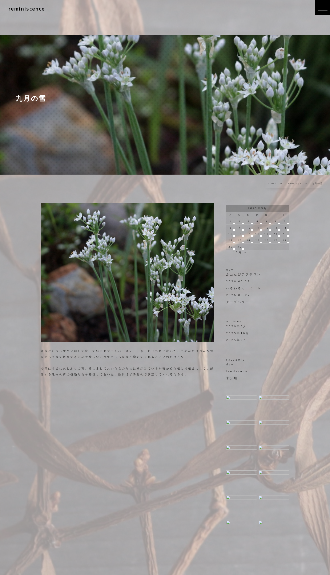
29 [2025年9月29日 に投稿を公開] (230, 246)
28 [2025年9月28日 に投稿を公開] (284, 240)
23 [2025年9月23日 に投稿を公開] (239, 240)
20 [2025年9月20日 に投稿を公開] (275, 234)
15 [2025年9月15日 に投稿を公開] (230, 234)
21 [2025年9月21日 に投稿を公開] (284, 234)
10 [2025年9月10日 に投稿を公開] (248, 227)
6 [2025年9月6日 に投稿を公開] (275, 221)
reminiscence (26, 8)
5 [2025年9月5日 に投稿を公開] (266, 221)
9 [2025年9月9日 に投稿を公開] (239, 227)
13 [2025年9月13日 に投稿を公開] (275, 227)
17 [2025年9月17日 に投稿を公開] (248, 234)
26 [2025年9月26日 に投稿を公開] (266, 240)
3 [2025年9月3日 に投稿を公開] (249, 221)
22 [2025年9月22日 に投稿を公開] (230, 240)
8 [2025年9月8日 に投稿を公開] (231, 227)
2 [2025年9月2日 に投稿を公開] (239, 221)
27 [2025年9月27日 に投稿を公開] (275, 240)
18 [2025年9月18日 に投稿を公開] (257, 234)
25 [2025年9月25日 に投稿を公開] (257, 240)
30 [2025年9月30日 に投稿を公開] (239, 246)
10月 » (240, 252)
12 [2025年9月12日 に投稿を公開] (266, 227)
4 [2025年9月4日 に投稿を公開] (258, 221)
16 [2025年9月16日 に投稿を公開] (239, 234)
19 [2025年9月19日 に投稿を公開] (266, 234)
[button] (322, 7)
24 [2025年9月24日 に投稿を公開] (248, 240)
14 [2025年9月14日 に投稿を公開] (284, 227)
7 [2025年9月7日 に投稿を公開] (284, 221)
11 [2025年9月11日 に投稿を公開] (257, 227)
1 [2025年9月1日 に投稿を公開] (231, 221)
